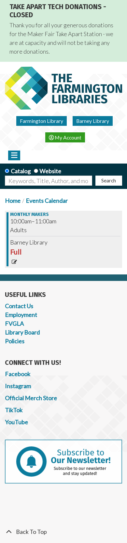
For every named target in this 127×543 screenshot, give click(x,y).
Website (50, 171)
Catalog (21, 171)
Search (108, 180)
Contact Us (19, 306)
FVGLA (14, 323)
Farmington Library (41, 121)
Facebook (17, 373)
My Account (65, 137)
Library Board (22, 332)
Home (13, 200)
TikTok (13, 410)
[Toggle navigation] (14, 155)
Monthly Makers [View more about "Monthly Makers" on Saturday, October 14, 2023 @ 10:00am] (29, 214)
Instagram (18, 386)
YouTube (16, 422)
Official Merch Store (31, 398)
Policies (14, 341)
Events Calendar (47, 200)
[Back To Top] (63, 531)
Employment (21, 314)
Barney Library (92, 121)
